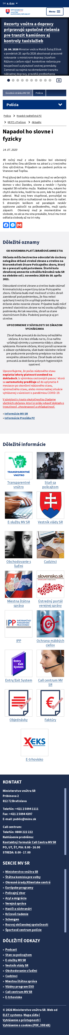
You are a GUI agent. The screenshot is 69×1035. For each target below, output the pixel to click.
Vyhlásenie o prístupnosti (21, 1020)
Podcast (11, 950)
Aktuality (36, 122)
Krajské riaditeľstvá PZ (29, 115)
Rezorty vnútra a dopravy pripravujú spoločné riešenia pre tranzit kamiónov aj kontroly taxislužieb (31, 32)
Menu (55, 11)
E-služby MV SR (15, 960)
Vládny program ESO (19, 987)
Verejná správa (15, 903)
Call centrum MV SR (18, 992)
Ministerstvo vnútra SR (21, 872)
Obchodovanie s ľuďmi (21, 971)
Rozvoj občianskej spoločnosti (26, 925)
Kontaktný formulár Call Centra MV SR (29, 842)
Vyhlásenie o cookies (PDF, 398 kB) (26, 1025)
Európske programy (19, 888)
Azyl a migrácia (15, 898)
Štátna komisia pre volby (23, 877)
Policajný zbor (15, 893)
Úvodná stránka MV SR (18, 93)
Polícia (39, 93)
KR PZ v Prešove (17, 122)
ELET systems (12, 1015)
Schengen (12, 919)
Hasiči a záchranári (18, 909)
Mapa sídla (31, 1015)
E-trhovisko (13, 997)
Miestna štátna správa (21, 981)
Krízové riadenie (16, 914)
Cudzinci (11, 976)
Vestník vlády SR (16, 965)
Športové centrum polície (23, 930)
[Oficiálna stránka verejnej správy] (13, 3)
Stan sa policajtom (18, 955)
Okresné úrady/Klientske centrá (27, 882)
